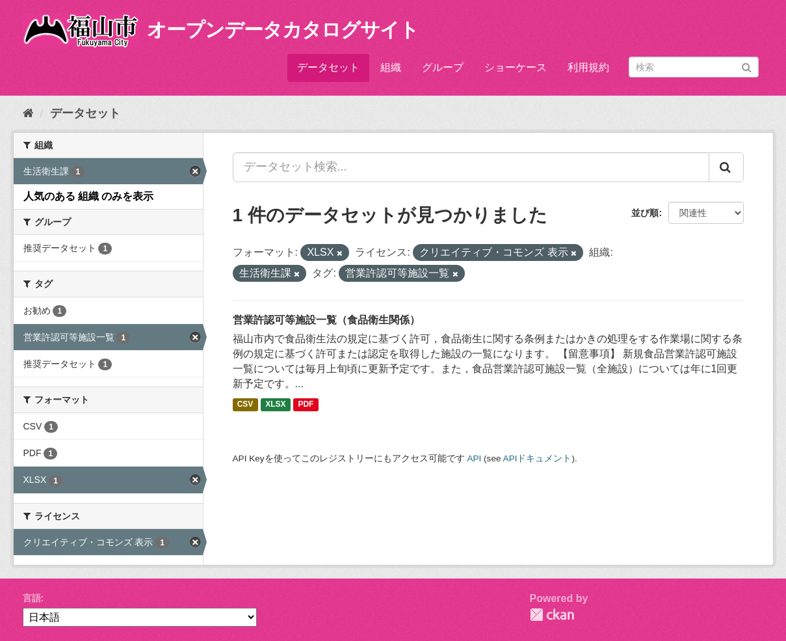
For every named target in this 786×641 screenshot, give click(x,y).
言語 (32, 598)
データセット (328, 67)
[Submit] (746, 66)
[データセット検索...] (471, 167)
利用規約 (588, 67)
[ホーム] (28, 113)
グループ (443, 67)
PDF (305, 404)
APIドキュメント (537, 458)
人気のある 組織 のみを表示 (88, 196)
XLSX (275, 404)
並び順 (645, 213)
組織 (390, 67)
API (474, 458)
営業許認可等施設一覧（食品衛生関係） (326, 319)
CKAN (552, 614)
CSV (245, 404)
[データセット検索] (694, 67)
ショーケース (515, 67)
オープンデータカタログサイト (283, 29)
